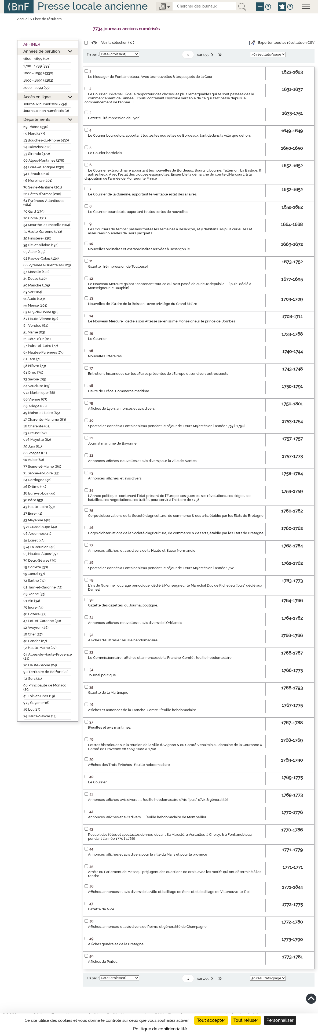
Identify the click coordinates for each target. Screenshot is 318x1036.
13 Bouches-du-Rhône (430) (46, 140)
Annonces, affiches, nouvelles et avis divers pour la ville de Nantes (142, 461)
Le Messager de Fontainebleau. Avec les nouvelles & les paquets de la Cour (150, 77)
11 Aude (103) (34, 299)
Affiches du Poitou (103, 961)
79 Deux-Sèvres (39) (39, 560)
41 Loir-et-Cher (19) (39, 696)
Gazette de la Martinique (108, 692)
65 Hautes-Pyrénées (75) (43, 352)
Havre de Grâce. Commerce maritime (118, 391)
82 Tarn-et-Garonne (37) (43, 587)
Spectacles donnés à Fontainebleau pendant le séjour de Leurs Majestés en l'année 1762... (162, 568)
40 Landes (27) (35, 641)
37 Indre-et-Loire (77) (40, 346)
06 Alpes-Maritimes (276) (43, 160)
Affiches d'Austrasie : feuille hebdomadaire (123, 640)
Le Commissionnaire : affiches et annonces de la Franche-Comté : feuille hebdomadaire (160, 658)
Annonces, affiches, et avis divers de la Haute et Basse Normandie (141, 550)
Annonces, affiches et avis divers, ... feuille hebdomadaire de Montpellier (147, 817)
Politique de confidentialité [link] (160, 1028)
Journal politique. (102, 675)
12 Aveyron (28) (36, 628)
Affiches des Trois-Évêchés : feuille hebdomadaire (129, 765)
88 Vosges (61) (35, 453)
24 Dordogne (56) (37, 480)
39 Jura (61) (32, 446)
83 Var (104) (32, 292)
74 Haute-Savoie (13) (40, 716)
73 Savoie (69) (34, 379)
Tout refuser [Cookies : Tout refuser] (245, 1020)
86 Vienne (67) (35, 399)
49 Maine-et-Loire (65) (41, 413)
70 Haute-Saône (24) (40, 665)
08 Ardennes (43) (37, 534)
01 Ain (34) (31, 601)
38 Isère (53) (33, 500)
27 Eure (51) (32, 513)
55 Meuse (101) (35, 305)
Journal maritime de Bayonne (112, 443)
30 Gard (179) (34, 211)
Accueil (23, 19)
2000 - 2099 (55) (36, 88)
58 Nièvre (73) (34, 366)
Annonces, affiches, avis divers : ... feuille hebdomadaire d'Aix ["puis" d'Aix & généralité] (158, 800)
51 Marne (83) (34, 332)
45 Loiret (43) (34, 540)
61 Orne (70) (33, 372)
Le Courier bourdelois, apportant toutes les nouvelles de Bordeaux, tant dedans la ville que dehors (169, 135)
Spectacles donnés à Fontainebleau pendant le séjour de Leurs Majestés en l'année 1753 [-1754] (166, 426)
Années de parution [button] (41, 51)
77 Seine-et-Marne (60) (42, 466)
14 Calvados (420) (37, 147)
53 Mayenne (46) (36, 520)
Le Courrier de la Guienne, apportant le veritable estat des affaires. (142, 194)
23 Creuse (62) (35, 433)
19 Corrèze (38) (35, 567)
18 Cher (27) (33, 634)
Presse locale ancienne (93, 6)
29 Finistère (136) (37, 238)
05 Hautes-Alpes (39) (40, 554)
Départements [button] (36, 119)
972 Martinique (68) (39, 393)
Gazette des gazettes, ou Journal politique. (123, 605)
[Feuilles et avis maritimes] (109, 727)
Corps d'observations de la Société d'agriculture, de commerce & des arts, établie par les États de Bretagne (176, 516)
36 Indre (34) (33, 607)
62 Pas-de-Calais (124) (41, 258)
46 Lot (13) (31, 709)
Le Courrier (97, 339)
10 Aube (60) (33, 460)
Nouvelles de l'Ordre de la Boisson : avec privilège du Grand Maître (142, 304)
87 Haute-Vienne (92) (40, 319)
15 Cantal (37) (34, 574)
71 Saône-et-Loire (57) (41, 473)
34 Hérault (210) (36, 174)
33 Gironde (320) (36, 154)
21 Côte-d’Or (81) (37, 339)
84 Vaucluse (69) (36, 386)
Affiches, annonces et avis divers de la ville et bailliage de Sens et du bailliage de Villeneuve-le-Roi (169, 892)
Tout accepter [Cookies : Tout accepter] (211, 1020)
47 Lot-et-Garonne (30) (42, 621)
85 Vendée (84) (35, 325)
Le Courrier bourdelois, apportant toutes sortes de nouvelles (138, 212)
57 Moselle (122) (36, 272)
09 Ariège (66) (35, 406)
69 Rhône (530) (35, 127)
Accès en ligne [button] (37, 96)
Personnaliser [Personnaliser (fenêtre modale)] (280, 1020)
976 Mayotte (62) (37, 440)
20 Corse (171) (34, 218)
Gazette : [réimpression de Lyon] (114, 118)
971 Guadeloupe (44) (40, 527)
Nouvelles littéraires (105, 356)
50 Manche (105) (36, 285)
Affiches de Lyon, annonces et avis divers (121, 408)
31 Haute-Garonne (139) (42, 232)
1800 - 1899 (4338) (38, 73)
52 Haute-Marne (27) (40, 648)
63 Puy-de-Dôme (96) (41, 312)
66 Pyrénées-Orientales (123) (47, 265)
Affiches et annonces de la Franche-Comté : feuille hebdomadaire (142, 710)
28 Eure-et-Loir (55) (39, 493)
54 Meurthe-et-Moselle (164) (46, 225)
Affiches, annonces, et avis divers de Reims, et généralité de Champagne (147, 927)
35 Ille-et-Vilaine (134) (41, 245)
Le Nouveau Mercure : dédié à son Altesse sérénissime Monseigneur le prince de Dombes (161, 321)
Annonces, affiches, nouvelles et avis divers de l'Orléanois (135, 623)
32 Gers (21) (32, 679)
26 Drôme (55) (34, 487)
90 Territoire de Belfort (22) (45, 672)
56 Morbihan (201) (37, 181)
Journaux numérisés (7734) (45, 104)
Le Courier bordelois (105, 153)
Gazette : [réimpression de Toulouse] (118, 266)
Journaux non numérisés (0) (46, 111)
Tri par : (93, 54)
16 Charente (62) (36, 426)
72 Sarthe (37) (34, 581)
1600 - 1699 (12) (36, 59)
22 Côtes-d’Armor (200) (42, 194)
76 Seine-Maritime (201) (42, 187)
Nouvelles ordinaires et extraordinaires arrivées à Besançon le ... (140, 249)
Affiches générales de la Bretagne (116, 944)
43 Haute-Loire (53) (39, 507)
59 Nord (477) (34, 134)
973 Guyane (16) (36, 703)
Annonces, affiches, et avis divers (114, 478)
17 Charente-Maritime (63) (44, 419)
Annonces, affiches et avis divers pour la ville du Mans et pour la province (147, 854)
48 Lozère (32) (34, 614)
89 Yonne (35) (34, 594)
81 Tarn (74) (32, 359)
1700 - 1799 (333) (36, 66)
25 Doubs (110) (35, 279)
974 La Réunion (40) (39, 547)
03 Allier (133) (34, 252)
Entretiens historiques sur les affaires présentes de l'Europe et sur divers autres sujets (158, 374)
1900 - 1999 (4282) (38, 80)
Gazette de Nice (101, 909)
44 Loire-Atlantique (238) (43, 167)
